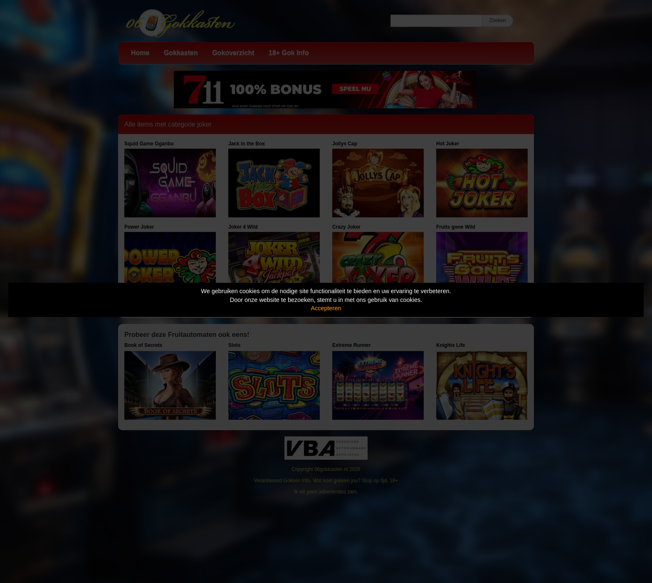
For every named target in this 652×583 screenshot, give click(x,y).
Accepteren (326, 308)
